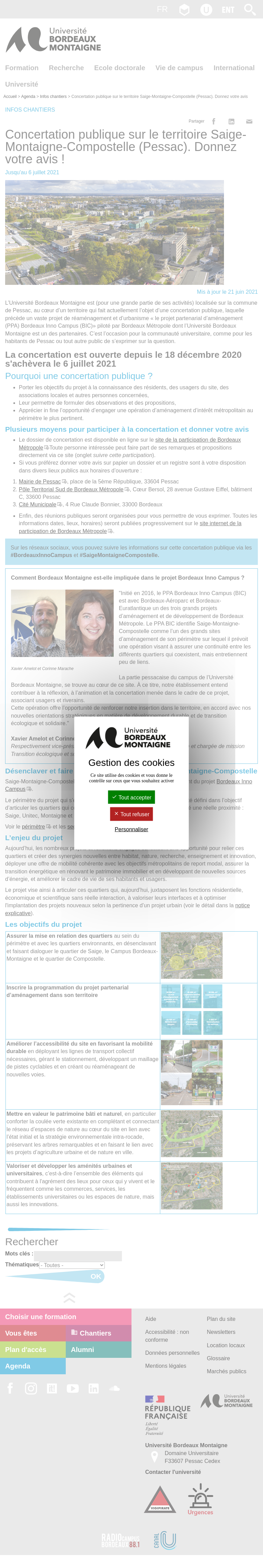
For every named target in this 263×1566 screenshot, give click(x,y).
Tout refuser (132, 814)
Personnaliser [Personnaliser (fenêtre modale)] (131, 829)
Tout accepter (131, 797)
